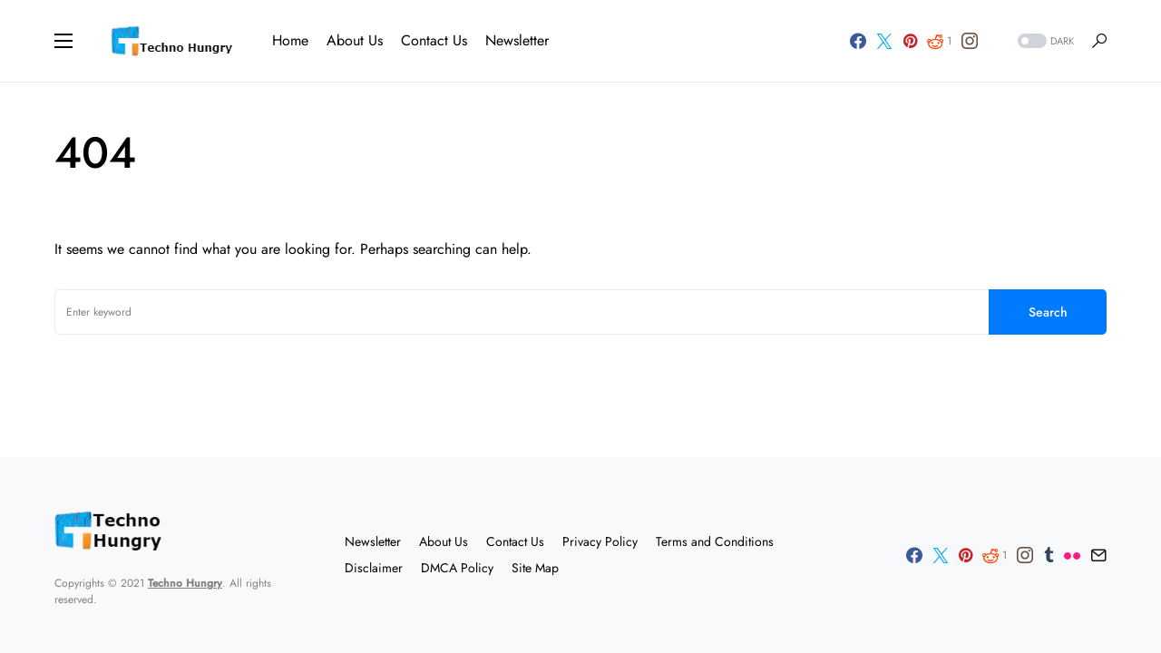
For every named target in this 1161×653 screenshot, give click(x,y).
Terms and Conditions (715, 541)
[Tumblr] (1049, 555)
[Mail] (1098, 555)
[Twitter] (884, 41)
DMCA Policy (457, 568)
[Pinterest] (910, 41)
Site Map (535, 568)
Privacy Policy (600, 541)
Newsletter (373, 541)
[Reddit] (939, 41)
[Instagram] (969, 41)
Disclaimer (374, 568)
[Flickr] (1072, 555)
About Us (443, 541)
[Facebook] (858, 41)
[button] (63, 41)
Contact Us (515, 541)
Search (1048, 312)
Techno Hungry (185, 583)
